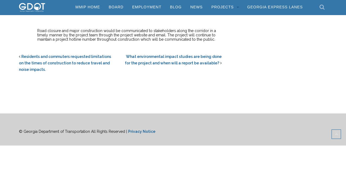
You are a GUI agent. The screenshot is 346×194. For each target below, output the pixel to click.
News (196, 7)
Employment (146, 7)
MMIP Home (87, 7)
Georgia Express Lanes (275, 7)
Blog (176, 7)
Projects (222, 7)
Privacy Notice (141, 131)
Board (116, 7)
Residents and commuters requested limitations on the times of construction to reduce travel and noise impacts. (65, 63)
